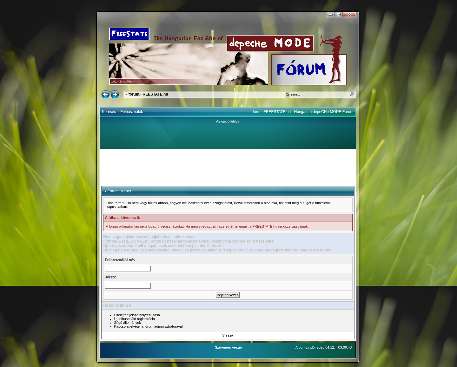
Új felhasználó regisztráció (134, 319)
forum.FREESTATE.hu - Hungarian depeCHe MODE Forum (303, 112)
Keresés (109, 112)
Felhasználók (132, 112)
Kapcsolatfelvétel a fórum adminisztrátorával (148, 326)
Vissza (227, 335)
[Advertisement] (227, 164)
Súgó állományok (127, 322)
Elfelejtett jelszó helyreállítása (137, 315)
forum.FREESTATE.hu (148, 94)
